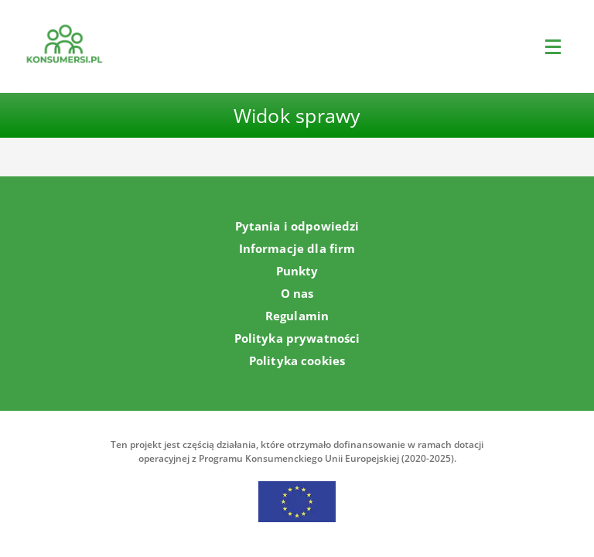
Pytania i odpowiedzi (297, 226)
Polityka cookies (297, 360)
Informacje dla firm (297, 248)
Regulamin (297, 315)
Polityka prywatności (297, 338)
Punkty (297, 270)
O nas (297, 293)
